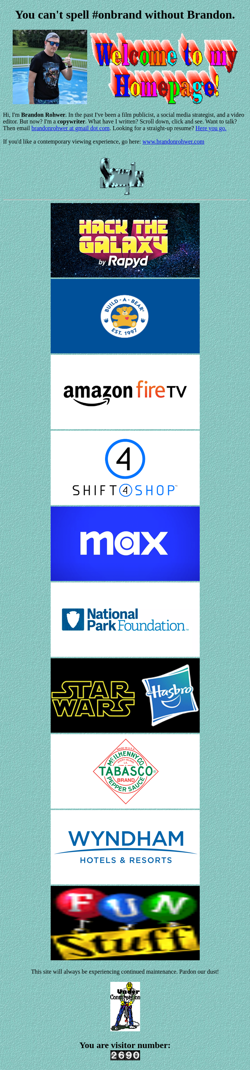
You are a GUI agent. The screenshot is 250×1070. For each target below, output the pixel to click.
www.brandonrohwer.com (173, 141)
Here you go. (211, 128)
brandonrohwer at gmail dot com (70, 128)
